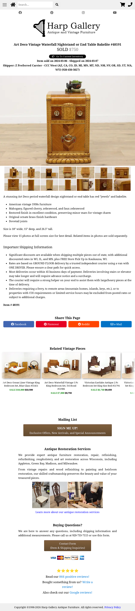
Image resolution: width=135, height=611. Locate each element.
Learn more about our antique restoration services (67, 512)
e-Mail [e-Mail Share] (116, 324)
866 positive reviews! (74, 577)
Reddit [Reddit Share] (84, 324)
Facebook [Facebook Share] (18, 324)
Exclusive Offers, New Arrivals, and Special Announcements (68, 430)
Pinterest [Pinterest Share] (51, 324)
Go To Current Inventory (67, 56)
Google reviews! (81, 592)
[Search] (35, 5)
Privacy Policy (112, 607)
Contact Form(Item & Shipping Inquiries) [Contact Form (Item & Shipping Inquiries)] (67, 546)
